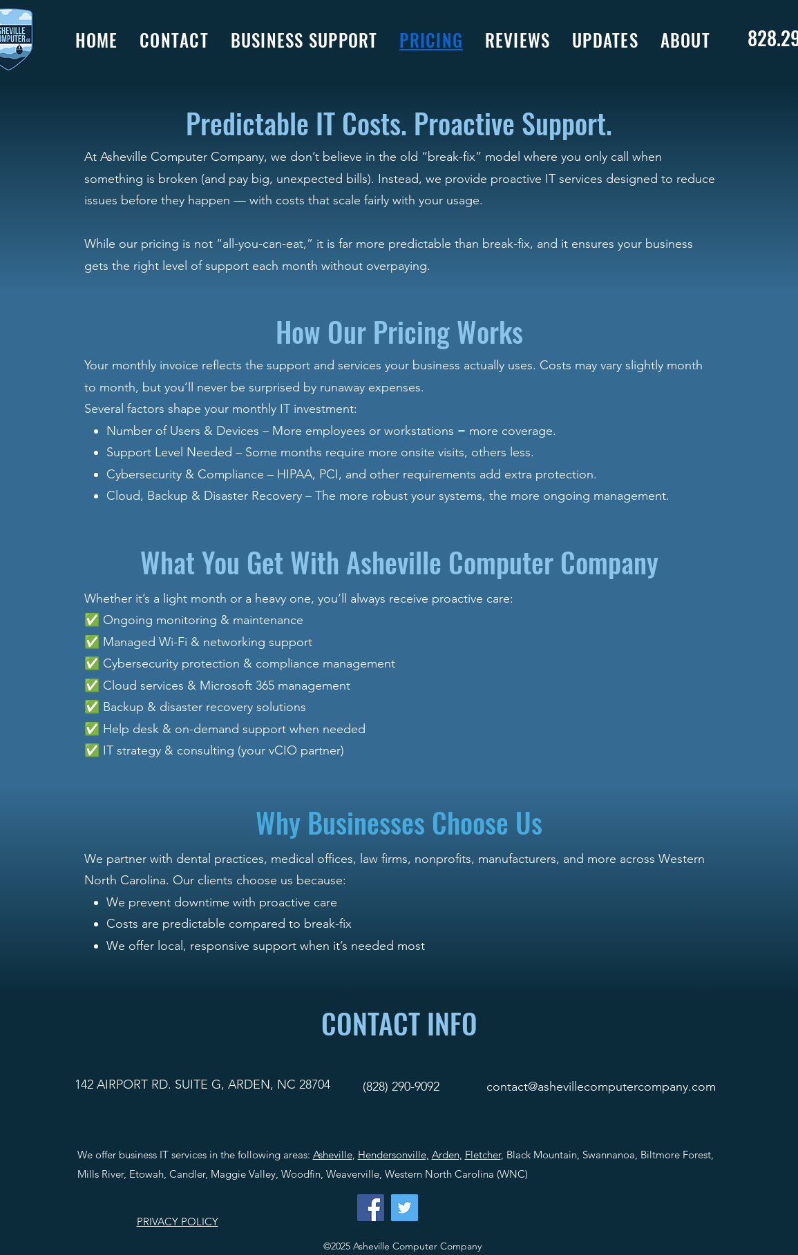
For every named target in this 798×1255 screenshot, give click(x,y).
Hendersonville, (393, 1154)
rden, (450, 1154)
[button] (315, 39)
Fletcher (483, 1154)
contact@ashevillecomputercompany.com (601, 1086)
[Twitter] (404, 1207)
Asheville (332, 1154)
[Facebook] (370, 1207)
